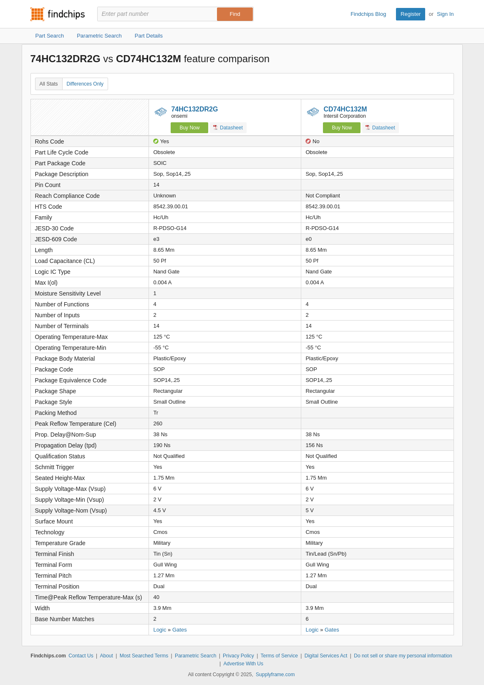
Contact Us (80, 656)
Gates (179, 630)
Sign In (445, 14)
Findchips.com (57, 14)
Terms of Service (279, 656)
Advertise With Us (243, 664)
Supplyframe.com (275, 674)
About (106, 656)
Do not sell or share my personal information (403, 656)
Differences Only (85, 84)
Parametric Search (195, 656)
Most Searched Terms (144, 656)
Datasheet (228, 127)
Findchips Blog (368, 14)
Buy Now (189, 128)
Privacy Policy (238, 656)
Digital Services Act (326, 656)
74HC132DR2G (194, 109)
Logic (159, 630)
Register (411, 14)
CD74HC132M (345, 109)
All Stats (49, 84)
